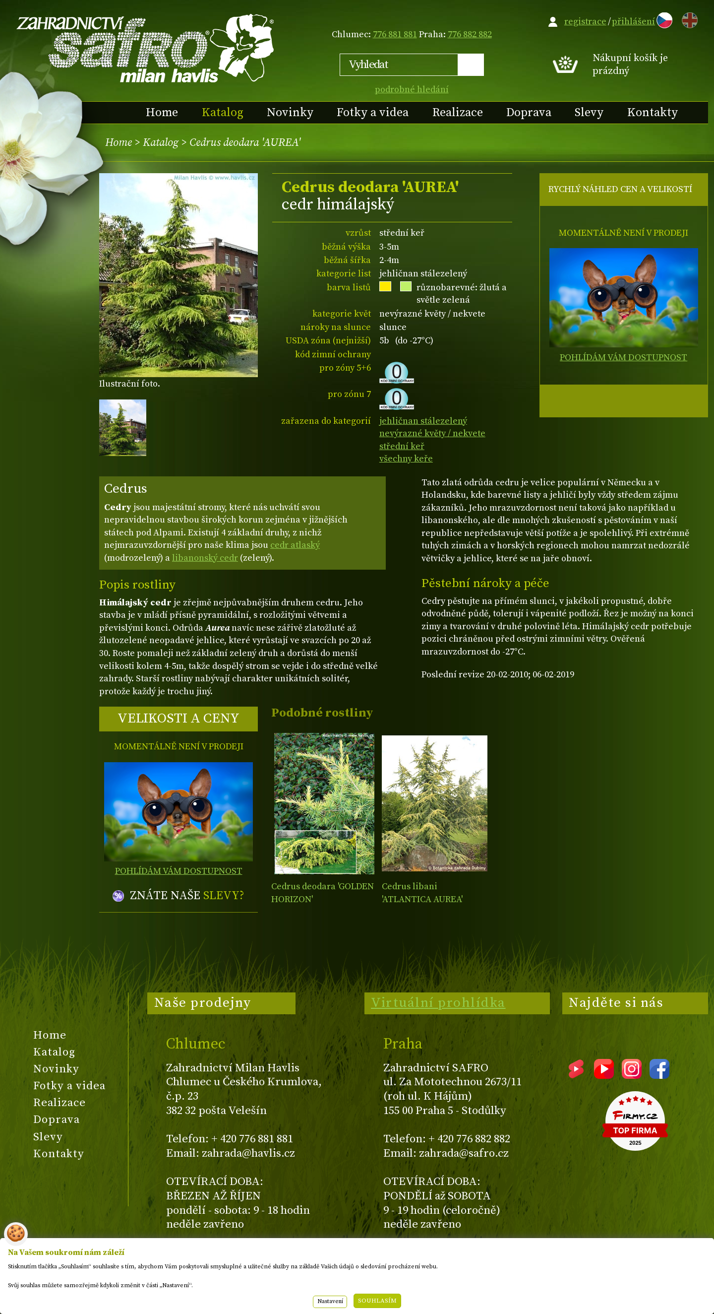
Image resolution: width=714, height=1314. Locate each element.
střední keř (401, 446)
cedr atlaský (295, 545)
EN (688, 18)
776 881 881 (395, 34)
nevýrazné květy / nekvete (432, 433)
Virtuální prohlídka (438, 1002)
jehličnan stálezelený (423, 421)
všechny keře (406, 458)
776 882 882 (470, 34)
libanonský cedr (205, 558)
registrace (585, 21)
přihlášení (633, 21)
